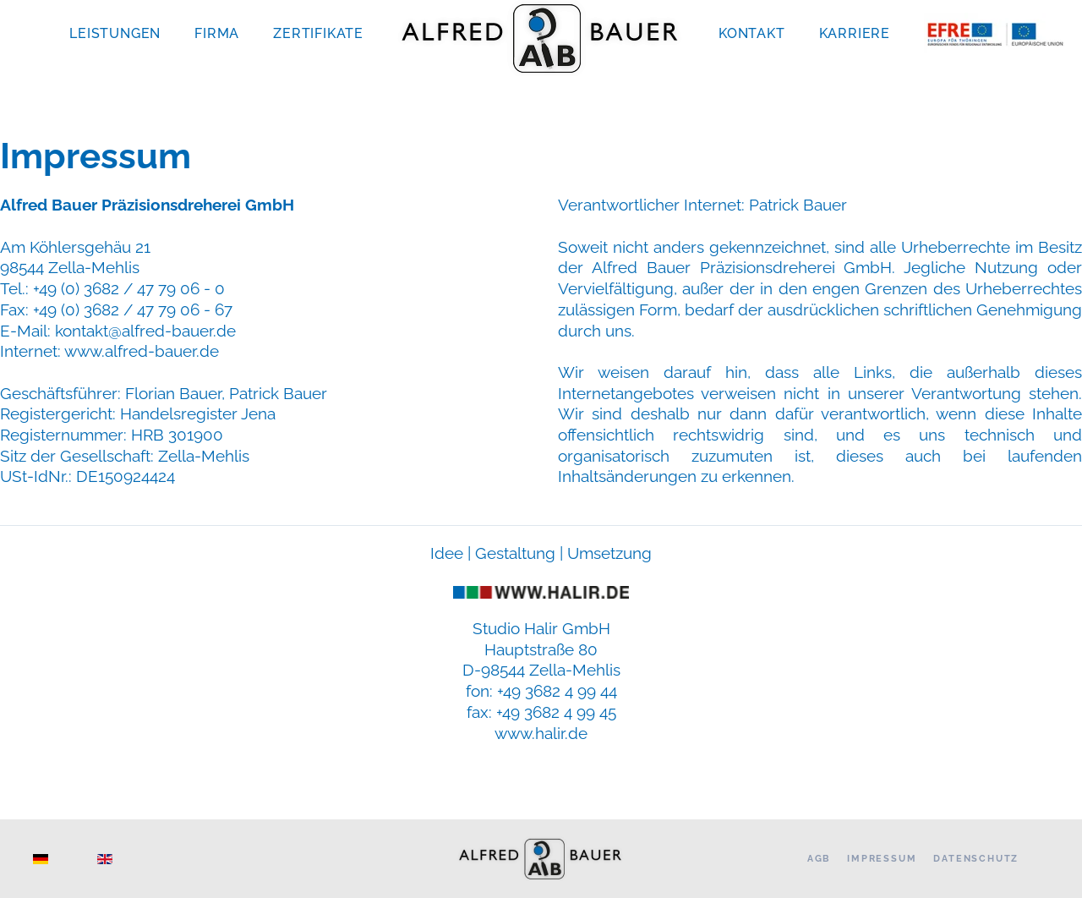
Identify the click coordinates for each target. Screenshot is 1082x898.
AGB (818, 858)
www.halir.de (541, 733)
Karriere (854, 33)
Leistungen (115, 33)
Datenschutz (976, 858)
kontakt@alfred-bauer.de (145, 330)
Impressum (881, 858)
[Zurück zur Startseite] (541, 38)
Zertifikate (318, 33)
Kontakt (752, 33)
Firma (216, 33)
